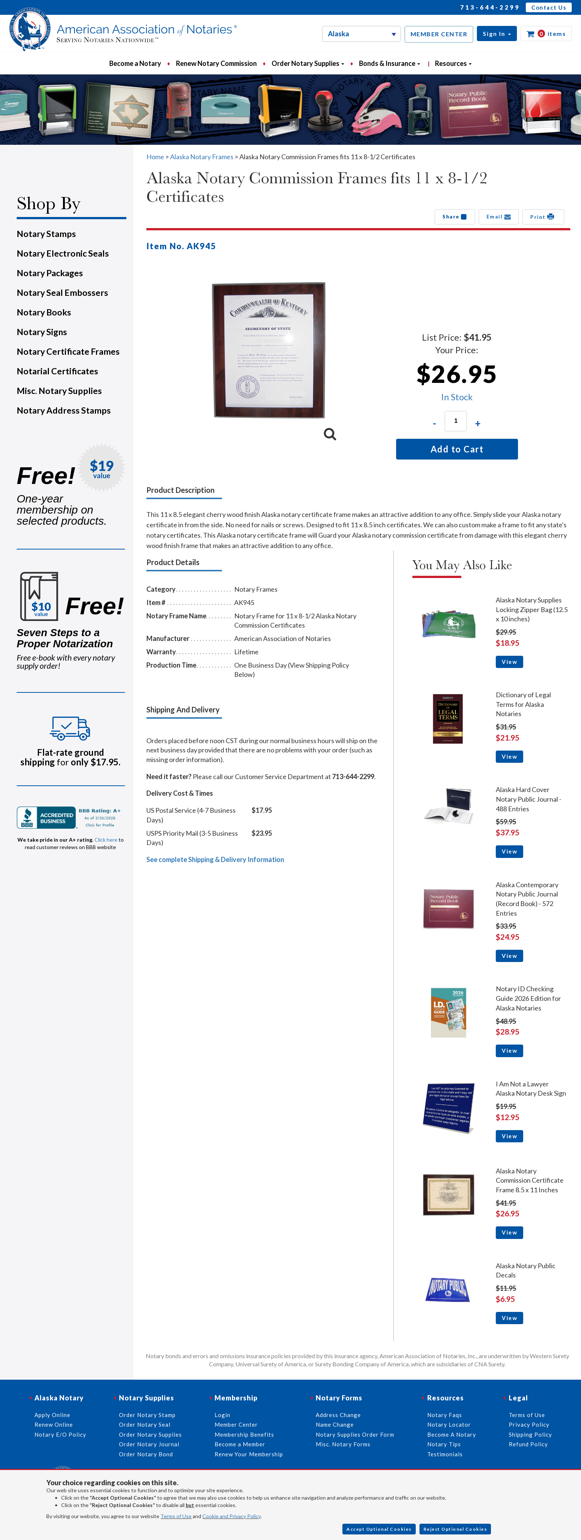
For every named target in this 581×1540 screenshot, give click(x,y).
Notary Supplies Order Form (355, 1434)
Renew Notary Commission (216, 63)
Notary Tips (444, 1444)
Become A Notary (451, 1434)
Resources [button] (453, 63)
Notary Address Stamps (64, 410)
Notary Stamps (46, 233)
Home (155, 157)
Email (499, 217)
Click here (105, 839)
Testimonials (445, 1454)
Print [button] (543, 216)
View (509, 661)
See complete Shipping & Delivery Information (215, 859)
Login (222, 1415)
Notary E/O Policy (60, 1434)
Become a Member (240, 1444)
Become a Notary (135, 63)
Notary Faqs (444, 1415)
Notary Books (44, 312)
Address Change (338, 1415)
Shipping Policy (530, 1434)
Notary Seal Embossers (62, 292)
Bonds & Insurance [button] (389, 63)
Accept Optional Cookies (379, 1529)
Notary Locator (449, 1425)
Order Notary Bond (146, 1454)
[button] (497, 33)
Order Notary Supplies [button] (308, 63)
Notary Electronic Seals (63, 253)
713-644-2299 (490, 7)
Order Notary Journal (149, 1444)
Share (454, 217)
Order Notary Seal (144, 1425)
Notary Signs (42, 332)
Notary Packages (50, 273)
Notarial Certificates (57, 371)
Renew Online (53, 1425)
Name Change (335, 1425)
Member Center (236, 1425)
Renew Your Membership (249, 1454)
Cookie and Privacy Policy (231, 1516)
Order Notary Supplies (150, 1434)
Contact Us (548, 7)
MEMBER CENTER (439, 33)
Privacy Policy (529, 1425)
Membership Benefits (244, 1434)
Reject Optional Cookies (455, 1529)
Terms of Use (176, 1516)
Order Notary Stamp (147, 1415)
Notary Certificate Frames (68, 351)
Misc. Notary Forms (343, 1444)
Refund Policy (528, 1444)
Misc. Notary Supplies (59, 390)
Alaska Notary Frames (201, 157)
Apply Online (52, 1415)
